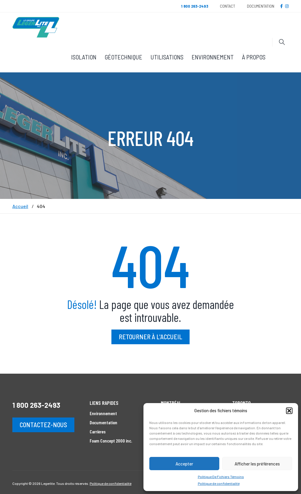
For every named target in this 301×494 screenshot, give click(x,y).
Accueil (20, 206)
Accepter (184, 463)
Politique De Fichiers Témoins (221, 477)
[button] (289, 411)
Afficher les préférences (257, 463)
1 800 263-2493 (36, 405)
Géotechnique (123, 57)
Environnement (213, 57)
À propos (253, 57)
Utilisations (166, 57)
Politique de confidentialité (219, 483)
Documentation (260, 6)
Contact (227, 6)
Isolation (83, 57)
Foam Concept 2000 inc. (111, 440)
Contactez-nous (43, 424)
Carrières (98, 431)
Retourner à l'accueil (150, 336)
